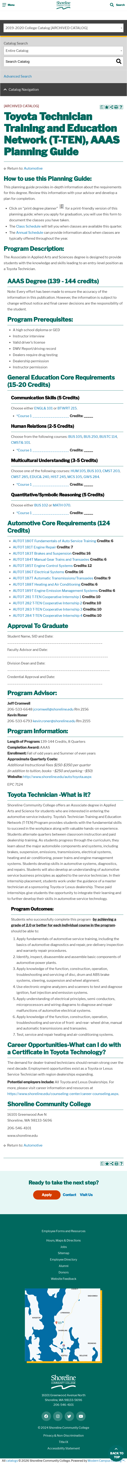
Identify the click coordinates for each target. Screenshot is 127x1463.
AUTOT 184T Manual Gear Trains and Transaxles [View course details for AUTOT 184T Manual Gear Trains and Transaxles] (51, 559)
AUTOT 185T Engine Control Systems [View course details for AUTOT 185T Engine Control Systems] (43, 566)
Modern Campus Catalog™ (106, 1460)
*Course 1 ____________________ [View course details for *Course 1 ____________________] (42, 416)
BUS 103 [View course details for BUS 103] (94, 471)
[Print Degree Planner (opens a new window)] (102, 107)
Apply (47, 1195)
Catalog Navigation (24, 89)
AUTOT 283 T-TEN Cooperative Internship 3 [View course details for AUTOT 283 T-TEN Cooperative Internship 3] (47, 609)
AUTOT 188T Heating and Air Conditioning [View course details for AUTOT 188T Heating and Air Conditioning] (46, 584)
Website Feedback (63, 1279)
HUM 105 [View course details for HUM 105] (78, 471)
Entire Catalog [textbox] (17, 51)
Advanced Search (18, 76)
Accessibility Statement (63, 1448)
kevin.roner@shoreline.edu (54, 721)
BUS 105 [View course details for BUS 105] (75, 437)
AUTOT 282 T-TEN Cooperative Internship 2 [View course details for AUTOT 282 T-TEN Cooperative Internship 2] (47, 603)
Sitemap (63, 1253)
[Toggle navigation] (8, 5)
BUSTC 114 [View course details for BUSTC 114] (108, 437)
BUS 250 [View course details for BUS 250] (91, 437)
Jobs (63, 1247)
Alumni (63, 1266)
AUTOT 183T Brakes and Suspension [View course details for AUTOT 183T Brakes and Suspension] (42, 553)
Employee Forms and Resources (63, 1231)
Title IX (63, 1442)
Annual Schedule (29, 232)
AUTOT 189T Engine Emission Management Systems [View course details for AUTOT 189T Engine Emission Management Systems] (55, 591)
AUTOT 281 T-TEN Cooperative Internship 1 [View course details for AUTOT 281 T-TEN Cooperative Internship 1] (47, 597)
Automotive (33, 168)
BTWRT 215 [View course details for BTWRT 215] (67, 408)
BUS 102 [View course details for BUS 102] (41, 505)
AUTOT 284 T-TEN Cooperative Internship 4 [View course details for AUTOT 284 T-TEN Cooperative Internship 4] (47, 616)
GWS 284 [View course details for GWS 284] (91, 477)
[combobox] (63, 27)
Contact (69, 1195)
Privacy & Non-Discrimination (63, 1435)
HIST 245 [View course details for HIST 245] (58, 477)
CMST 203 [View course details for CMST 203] (111, 471)
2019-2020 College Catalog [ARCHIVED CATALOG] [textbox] (46, 28)
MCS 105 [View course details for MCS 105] (74, 477)
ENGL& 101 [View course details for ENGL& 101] (43, 408)
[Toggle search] (117, 5)
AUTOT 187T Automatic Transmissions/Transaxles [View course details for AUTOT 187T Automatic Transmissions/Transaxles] (53, 578)
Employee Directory (63, 1259)
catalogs (12, 1460)
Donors (64, 1272)
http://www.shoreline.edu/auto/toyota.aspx (57, 777)
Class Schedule (28, 226)
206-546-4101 (63, 1405)
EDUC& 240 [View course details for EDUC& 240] (39, 477)
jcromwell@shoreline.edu (53, 709)
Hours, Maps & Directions (63, 1240)
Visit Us (86, 1195)
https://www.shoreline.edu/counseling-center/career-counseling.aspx (62, 1094)
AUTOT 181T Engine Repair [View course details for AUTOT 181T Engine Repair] (34, 547)
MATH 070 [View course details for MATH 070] (61, 505)
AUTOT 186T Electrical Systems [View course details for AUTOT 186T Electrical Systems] (38, 572)
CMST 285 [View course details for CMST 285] (19, 477)
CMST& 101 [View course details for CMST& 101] (20, 442)
